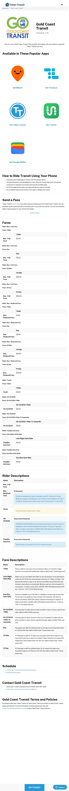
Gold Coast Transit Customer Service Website (21, 689)
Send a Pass (16, 204)
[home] (14, 4)
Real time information (13, 672)
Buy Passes (34, 787)
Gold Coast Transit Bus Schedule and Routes (21, 670)
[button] (62, 5)
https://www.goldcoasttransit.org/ (13, 708)
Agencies (5, 8)
